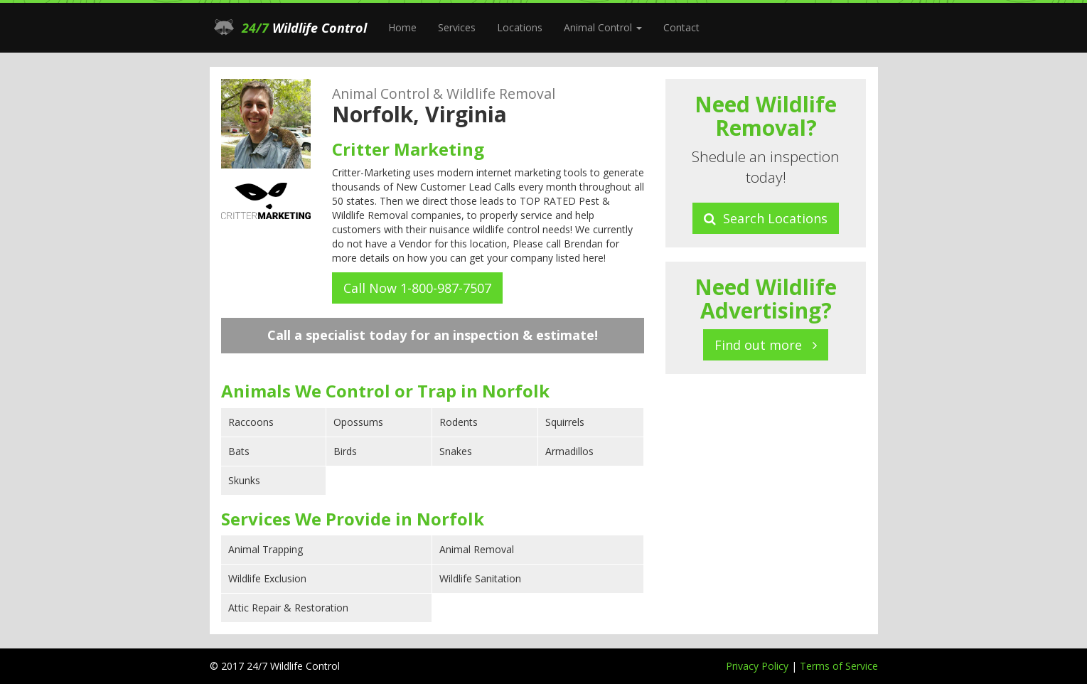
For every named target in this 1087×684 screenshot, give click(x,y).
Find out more (765, 344)
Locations (519, 27)
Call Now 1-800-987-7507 (417, 287)
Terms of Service (839, 666)
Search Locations (766, 218)
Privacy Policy (758, 666)
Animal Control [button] (603, 27)
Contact (681, 27)
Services (457, 27)
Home (402, 27)
